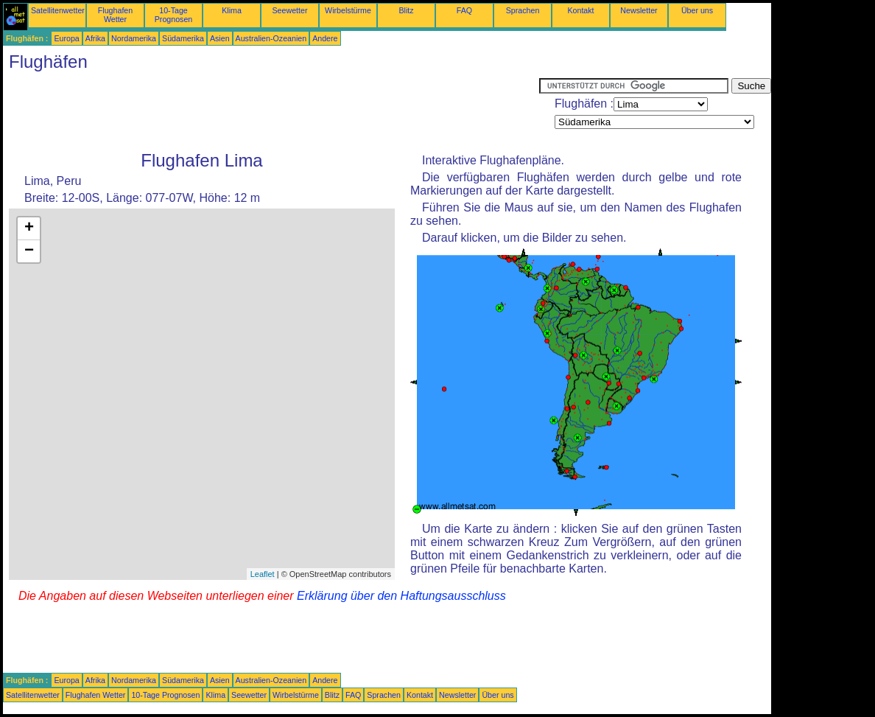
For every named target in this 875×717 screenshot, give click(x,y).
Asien (220, 38)
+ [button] (29, 228)
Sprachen (523, 10)
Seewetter (290, 10)
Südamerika (183, 38)
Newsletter (638, 10)
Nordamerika (133, 38)
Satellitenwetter (58, 10)
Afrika (95, 38)
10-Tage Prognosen (174, 15)
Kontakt (580, 10)
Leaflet (262, 574)
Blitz (405, 10)
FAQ (464, 10)
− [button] (29, 251)
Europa (66, 38)
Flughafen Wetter (115, 15)
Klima (232, 10)
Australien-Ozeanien (271, 38)
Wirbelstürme (348, 10)
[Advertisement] (271, 111)
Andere (324, 38)
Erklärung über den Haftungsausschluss (401, 596)
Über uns (697, 10)
